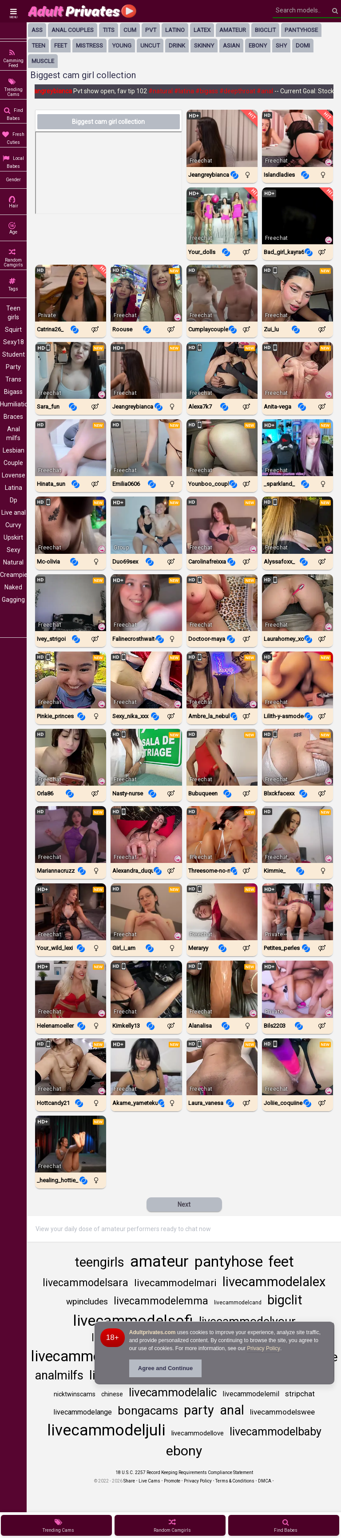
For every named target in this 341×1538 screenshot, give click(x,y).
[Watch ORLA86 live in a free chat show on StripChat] (70, 757)
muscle (43, 61)
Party (13, 366)
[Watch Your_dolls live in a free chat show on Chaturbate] (222, 215)
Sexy (13, 549)
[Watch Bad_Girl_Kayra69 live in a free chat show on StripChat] (297, 215)
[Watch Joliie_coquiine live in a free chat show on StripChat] (297, 1066)
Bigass (13, 391)
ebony (258, 45)
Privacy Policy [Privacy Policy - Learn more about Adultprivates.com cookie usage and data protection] (263, 1348)
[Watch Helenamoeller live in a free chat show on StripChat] (70, 989)
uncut (150, 45)
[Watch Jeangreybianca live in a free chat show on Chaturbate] (222, 138)
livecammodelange (82, 1412)
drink (177, 45)
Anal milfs (13, 433)
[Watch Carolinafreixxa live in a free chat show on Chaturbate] (222, 525)
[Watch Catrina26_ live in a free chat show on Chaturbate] (70, 293)
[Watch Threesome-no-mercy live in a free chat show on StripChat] (222, 834)
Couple (13, 462)
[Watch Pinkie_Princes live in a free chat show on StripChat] (70, 680)
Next (184, 1204)
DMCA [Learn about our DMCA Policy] (264, 1480)
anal (232, 1410)
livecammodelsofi (133, 1320)
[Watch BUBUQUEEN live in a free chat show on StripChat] (222, 757)
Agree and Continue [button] (165, 1368)
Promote (172, 1480)
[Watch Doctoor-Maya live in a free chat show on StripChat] (222, 602)
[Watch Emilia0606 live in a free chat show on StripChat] (146, 447)
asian (231, 45)
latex (202, 30)
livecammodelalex (273, 1281)
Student (13, 354)
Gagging (13, 599)
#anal (269, 91)
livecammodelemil (250, 1394)
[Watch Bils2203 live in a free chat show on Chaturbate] (297, 989)
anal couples (73, 30)
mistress (89, 45)
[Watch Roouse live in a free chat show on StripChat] (146, 293)
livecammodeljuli (106, 1430)
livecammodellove (197, 1433)
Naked (13, 587)
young (121, 45)
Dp (13, 500)
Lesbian (13, 450)
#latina (188, 91)
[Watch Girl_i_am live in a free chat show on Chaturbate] (146, 911)
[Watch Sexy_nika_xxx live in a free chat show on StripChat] (146, 680)
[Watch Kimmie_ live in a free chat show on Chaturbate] (297, 834)
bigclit (265, 30)
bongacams (148, 1410)
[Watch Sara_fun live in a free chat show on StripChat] (70, 370)
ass (37, 30)
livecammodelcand (238, 1303)
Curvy (13, 525)
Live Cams (149, 1480)
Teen (38, 45)
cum (129, 30)
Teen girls (13, 313)
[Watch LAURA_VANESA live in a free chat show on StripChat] (222, 1066)
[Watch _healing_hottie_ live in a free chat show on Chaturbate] (70, 1144)
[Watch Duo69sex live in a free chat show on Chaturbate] (146, 525)
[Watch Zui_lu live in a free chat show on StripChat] (297, 293)
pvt (150, 30)
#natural (164, 91)
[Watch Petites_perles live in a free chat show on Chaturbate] (297, 911)
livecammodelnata (91, 1356)
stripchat (300, 1393)
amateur (232, 30)
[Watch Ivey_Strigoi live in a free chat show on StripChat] (70, 602)
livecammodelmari (175, 1282)
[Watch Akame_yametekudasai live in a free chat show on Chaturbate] (146, 1066)
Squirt (13, 329)
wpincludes (87, 1301)
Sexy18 (13, 342)
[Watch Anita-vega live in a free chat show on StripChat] (297, 370)
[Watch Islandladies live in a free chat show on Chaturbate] (297, 138)
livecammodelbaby (275, 1431)
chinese (112, 1394)
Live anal (13, 512)
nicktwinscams (74, 1394)
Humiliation (13, 404)
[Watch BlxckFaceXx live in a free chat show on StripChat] (297, 757)
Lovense (13, 475)
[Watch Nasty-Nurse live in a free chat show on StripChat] (146, 757)
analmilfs (59, 1375)
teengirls (99, 1262)
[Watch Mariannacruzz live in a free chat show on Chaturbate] (70, 834)
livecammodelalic (173, 1392)
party (199, 1410)
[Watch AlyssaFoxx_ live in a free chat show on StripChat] (297, 525)
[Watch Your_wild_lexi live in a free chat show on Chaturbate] (70, 911)
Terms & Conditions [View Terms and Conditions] (234, 1480)
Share (129, 1480)
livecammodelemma (161, 1301)
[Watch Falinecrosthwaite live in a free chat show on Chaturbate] (146, 602)
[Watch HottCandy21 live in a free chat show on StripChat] (70, 1066)
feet (60, 45)
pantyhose (301, 30)
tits (109, 30)
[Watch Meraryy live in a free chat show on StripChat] (222, 911)
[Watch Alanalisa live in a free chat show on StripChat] (222, 989)
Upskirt (13, 537)
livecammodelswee (282, 1411)
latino (175, 30)
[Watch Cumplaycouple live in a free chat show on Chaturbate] (222, 293)
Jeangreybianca (54, 91)
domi (303, 45)
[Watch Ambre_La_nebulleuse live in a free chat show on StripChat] (222, 680)
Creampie (13, 574)
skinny (204, 45)
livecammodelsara (85, 1283)
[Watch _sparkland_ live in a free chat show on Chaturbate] (297, 447)
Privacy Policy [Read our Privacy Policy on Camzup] (198, 1480)
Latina (13, 487)
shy (281, 45)
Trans (13, 379)
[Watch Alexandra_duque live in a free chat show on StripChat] (146, 834)
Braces (13, 416)
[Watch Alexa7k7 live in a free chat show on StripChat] (222, 370)
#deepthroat (241, 91)
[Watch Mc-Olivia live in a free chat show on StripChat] (70, 525)
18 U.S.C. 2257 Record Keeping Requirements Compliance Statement (184, 1472)
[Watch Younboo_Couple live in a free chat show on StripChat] (222, 447)
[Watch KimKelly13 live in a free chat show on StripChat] (146, 989)
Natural (13, 562)
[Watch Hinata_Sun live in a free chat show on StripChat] (70, 447)
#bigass (210, 91)
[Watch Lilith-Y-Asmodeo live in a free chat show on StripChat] (297, 680)
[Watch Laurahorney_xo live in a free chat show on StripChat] (297, 602)
